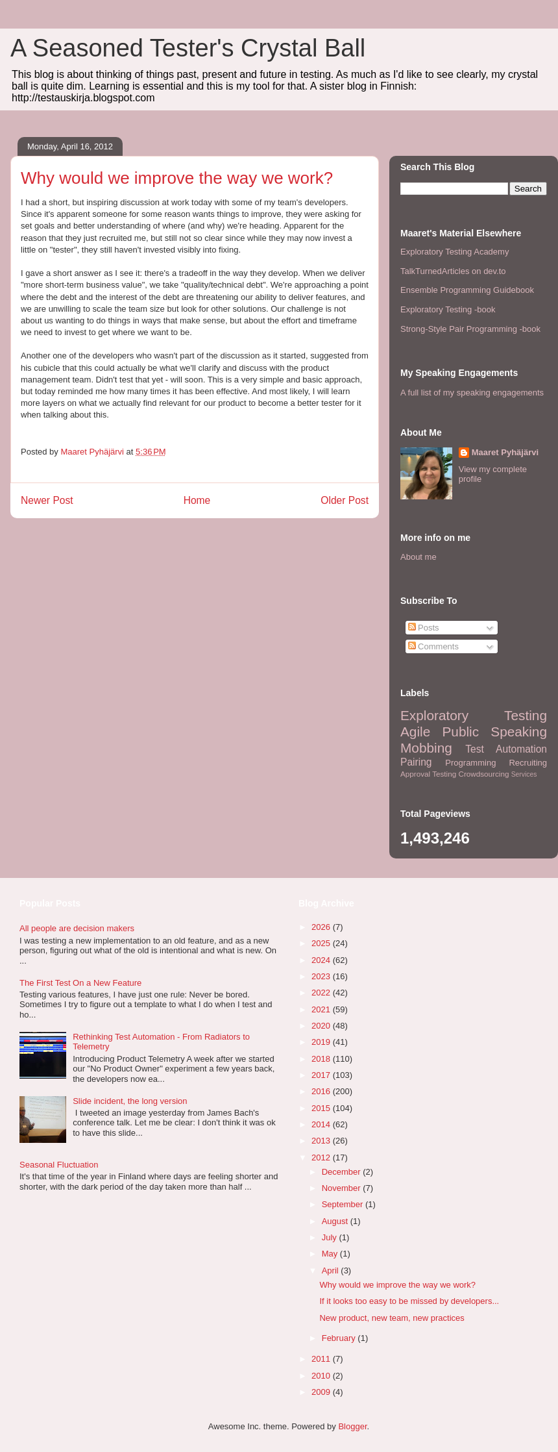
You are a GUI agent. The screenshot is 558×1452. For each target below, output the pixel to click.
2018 (322, 1059)
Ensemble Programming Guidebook (467, 290)
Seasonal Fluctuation (58, 1165)
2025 (322, 943)
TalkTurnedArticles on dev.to (453, 271)
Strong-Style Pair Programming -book (470, 329)
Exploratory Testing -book (447, 309)
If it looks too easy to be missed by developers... (409, 1301)
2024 (322, 960)
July (330, 1237)
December (342, 1172)
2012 (322, 1157)
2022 (322, 992)
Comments (433, 646)
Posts (423, 627)
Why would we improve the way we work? (397, 1285)
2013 (322, 1140)
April (331, 1270)
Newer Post (47, 500)
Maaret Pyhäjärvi (505, 452)
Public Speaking (494, 731)
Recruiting (528, 763)
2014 (322, 1124)
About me (418, 557)
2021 (322, 1009)
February (340, 1338)
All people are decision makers (76, 928)
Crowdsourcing (483, 774)
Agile (415, 731)
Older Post (345, 500)
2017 (322, 1075)
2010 (322, 1376)
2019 (322, 1042)
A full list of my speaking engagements (472, 392)
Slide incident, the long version (130, 1101)
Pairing (416, 762)
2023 (322, 976)
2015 (322, 1108)
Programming (470, 763)
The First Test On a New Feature (80, 983)
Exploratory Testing (473, 715)
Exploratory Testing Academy (454, 252)
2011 (322, 1359)
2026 (322, 927)
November (342, 1188)
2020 (322, 1026)
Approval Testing (428, 774)
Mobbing (426, 747)
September (343, 1204)
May (331, 1253)
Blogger (352, 1426)
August (336, 1221)
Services (524, 774)
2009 (322, 1392)
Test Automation (506, 749)
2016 (322, 1091)
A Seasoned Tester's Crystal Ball (187, 48)
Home (197, 500)
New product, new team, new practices (391, 1318)
